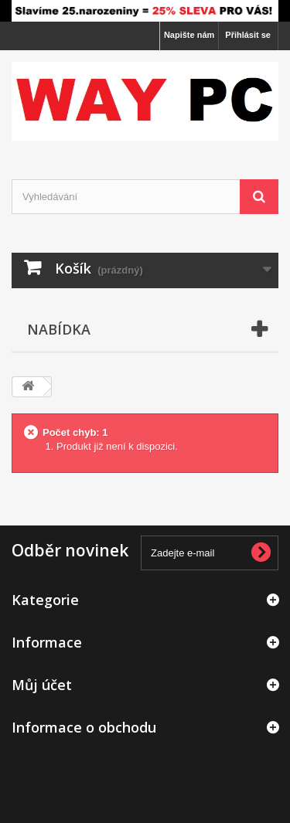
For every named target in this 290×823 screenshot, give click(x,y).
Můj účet (42, 684)
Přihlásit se (248, 34)
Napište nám (189, 34)
